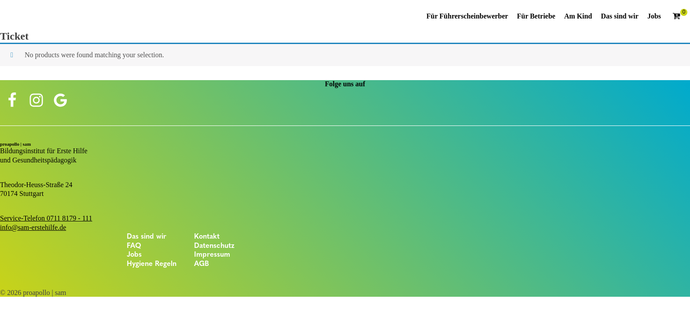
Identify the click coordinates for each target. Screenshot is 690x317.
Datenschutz (214, 246)
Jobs (134, 254)
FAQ (134, 246)
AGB (201, 264)
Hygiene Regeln (151, 264)
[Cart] (680, 16)
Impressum (212, 254)
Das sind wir (146, 236)
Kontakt (207, 236)
